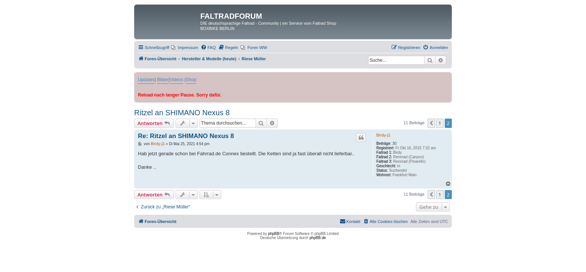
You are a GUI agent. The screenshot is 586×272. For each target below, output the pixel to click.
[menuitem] (184, 47)
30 (394, 143)
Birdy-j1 (383, 135)
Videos (176, 79)
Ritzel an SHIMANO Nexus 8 (182, 113)
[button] (431, 123)
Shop (191, 79)
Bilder (163, 79)
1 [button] (439, 123)
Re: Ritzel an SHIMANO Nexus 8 (186, 136)
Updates (146, 79)
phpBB (273, 234)
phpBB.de (317, 238)
